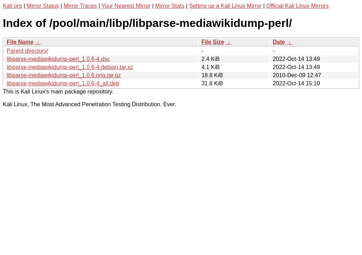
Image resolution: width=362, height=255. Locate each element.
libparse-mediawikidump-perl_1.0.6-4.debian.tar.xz (70, 67)
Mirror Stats (170, 6)
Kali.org (12, 6)
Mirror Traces (80, 6)
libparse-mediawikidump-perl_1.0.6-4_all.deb (63, 83)
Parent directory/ (27, 51)
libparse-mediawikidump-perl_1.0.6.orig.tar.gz (64, 75)
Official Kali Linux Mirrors (297, 6)
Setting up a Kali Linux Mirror (225, 6)
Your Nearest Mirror (126, 6)
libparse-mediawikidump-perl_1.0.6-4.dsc (58, 59)
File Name (20, 42)
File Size (213, 42)
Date (279, 42)
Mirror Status (43, 6)
